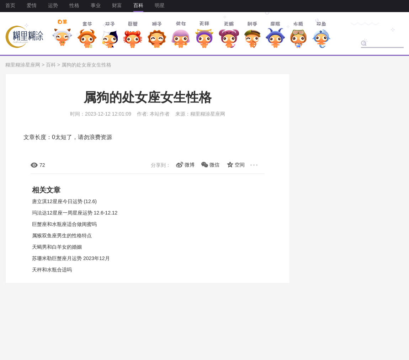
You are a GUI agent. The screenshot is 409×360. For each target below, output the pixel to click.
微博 (190, 165)
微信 (214, 165)
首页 (10, 5)
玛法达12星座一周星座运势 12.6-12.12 (74, 213)
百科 (138, 5)
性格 (74, 5)
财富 (117, 5)
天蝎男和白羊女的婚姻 (57, 247)
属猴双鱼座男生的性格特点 (62, 235)
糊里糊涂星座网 (22, 65)
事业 (96, 5)
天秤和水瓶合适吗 (52, 269)
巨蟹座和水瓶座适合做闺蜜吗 (64, 224)
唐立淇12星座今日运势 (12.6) (64, 201)
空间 (240, 165)
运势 (53, 5)
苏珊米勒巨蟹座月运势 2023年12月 (71, 258)
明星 (160, 5)
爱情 (32, 5)
